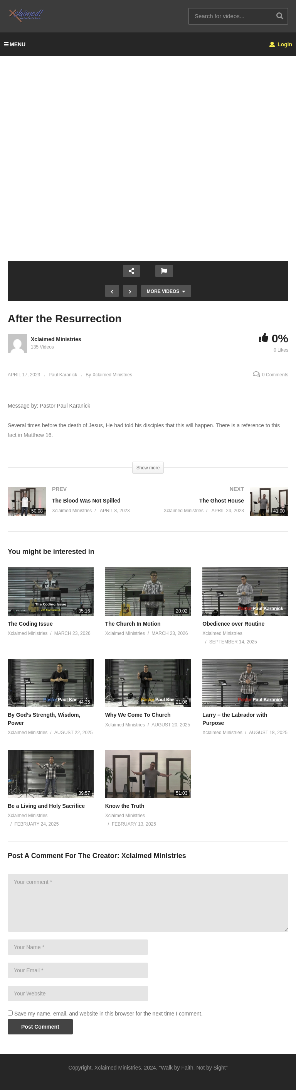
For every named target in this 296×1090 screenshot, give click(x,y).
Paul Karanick (63, 374)
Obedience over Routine (233, 624)
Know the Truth (125, 806)
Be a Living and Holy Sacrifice (46, 806)
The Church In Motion (133, 624)
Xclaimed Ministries (56, 339)
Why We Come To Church (138, 715)
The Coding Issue (30, 624)
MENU (14, 44)
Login (280, 44)
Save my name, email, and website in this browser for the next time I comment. (108, 1013)
